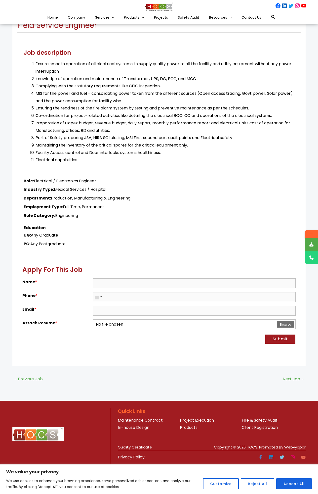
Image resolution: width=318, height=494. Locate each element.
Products (129, 22)
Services (92, 22)
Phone (30, 324)
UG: (27, 263)
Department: (37, 226)
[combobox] (98, 325)
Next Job (294, 407)
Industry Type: (39, 218)
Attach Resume (39, 351)
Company (57, 22)
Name (29, 310)
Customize (221, 483)
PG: (27, 272)
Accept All (294, 483)
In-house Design (133, 456)
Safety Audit (198, 22)
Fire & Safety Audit (260, 448)
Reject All (257, 483)
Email (29, 338)
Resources (237, 22)
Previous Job (28, 407)
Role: (29, 209)
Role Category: (39, 244)
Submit (280, 367)
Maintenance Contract (140, 448)
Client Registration (260, 456)
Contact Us (276, 22)
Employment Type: (43, 235)
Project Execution (197, 448)
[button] (100, 22)
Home (27, 22)
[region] (159, 479)
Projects (164, 22)
